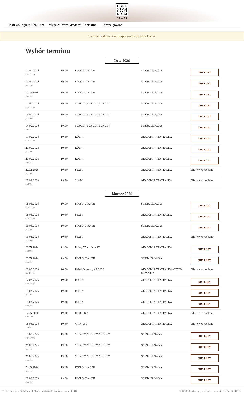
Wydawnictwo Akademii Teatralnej (73, 25)
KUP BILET (204, 72)
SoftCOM (236, 391)
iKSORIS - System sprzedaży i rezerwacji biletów (204, 391)
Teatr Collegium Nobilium (26, 25)
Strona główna (112, 25)
